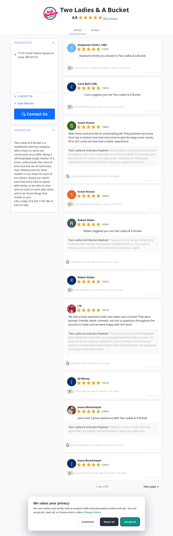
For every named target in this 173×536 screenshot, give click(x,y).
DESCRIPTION (22, 130)
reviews (110, 18)
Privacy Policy (92, 512)
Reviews (95, 30)
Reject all (109, 521)
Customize (88, 521)
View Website (24, 103)
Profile (78, 30)
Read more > (152, 72)
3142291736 (23, 96)
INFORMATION (23, 42)
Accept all (130, 521)
